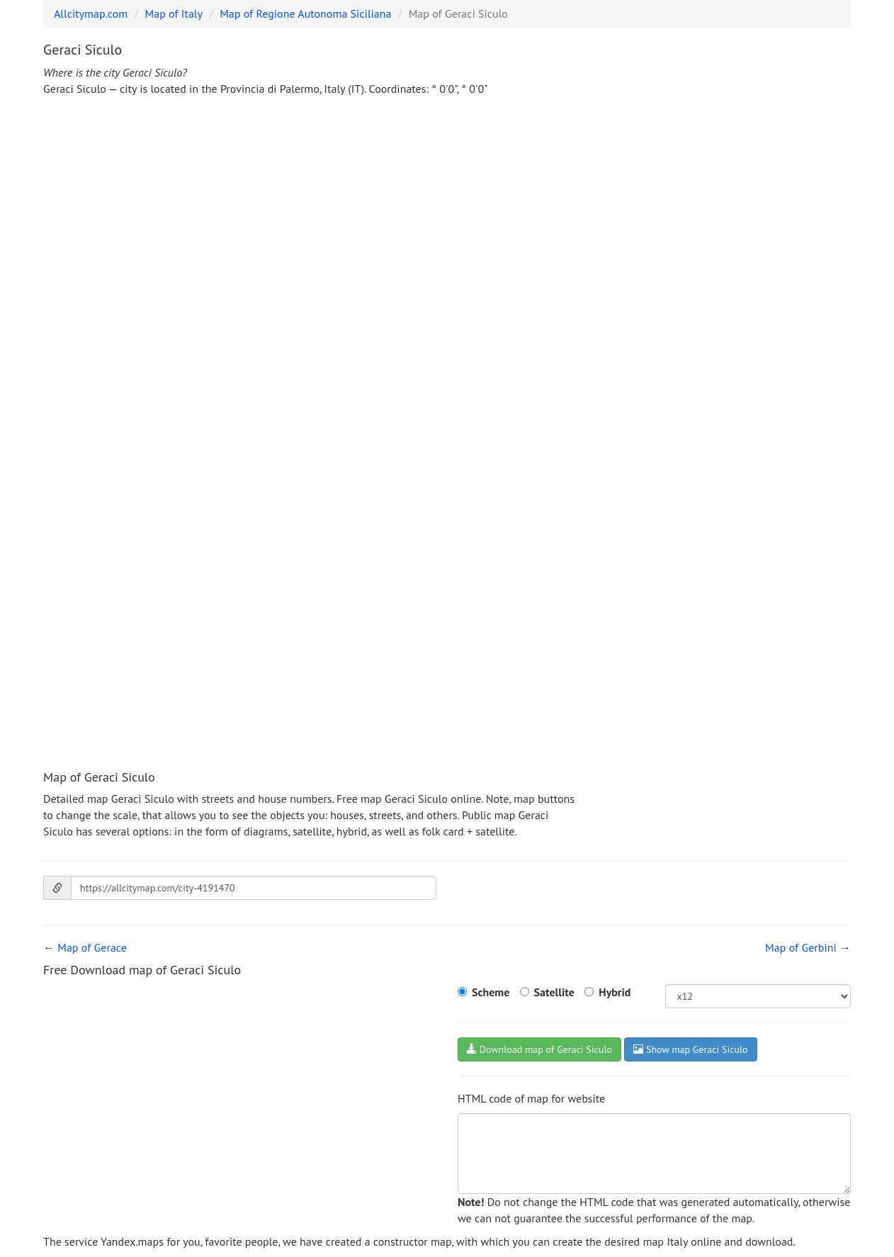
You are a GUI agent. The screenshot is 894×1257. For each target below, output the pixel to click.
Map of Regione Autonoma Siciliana (305, 13)
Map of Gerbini (801, 947)
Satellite (554, 992)
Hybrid (614, 992)
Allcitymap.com (91, 13)
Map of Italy (174, 13)
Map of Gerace (92, 947)
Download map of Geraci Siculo (539, 1049)
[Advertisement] (447, 214)
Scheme (490, 992)
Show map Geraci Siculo (690, 1049)
